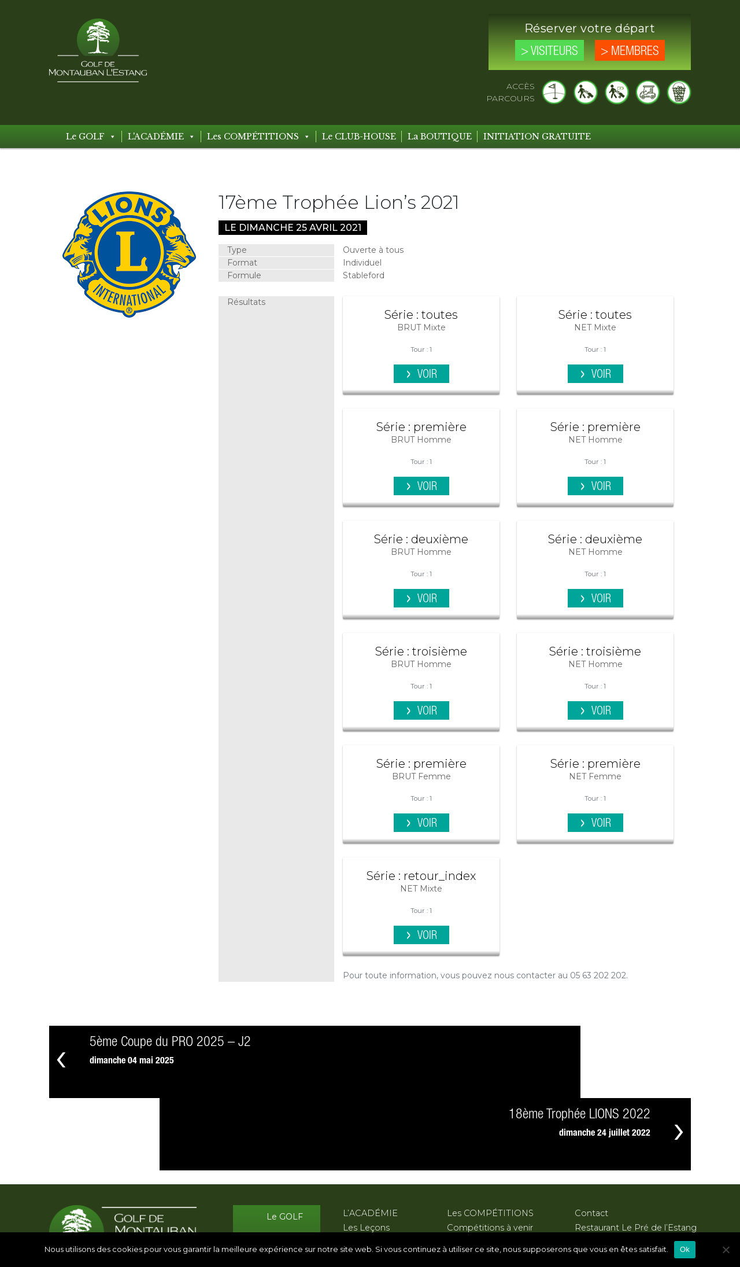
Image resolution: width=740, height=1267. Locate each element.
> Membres (630, 51)
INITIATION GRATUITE (537, 136)
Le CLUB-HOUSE (359, 136)
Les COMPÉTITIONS (258, 136)
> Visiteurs (549, 51)
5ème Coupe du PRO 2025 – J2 (170, 1042)
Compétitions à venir (490, 1155)
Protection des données (625, 1184)
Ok (685, 1249)
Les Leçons (366, 1155)
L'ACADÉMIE (161, 136)
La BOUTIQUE (440, 136)
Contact (591, 1141)
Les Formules (370, 1184)
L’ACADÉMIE (370, 1141)
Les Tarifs (284, 1190)
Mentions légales (610, 1170)
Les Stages (365, 1170)
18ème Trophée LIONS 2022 (579, 1042)
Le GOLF (91, 136)
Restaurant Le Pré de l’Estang (636, 1155)
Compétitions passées (493, 1170)
